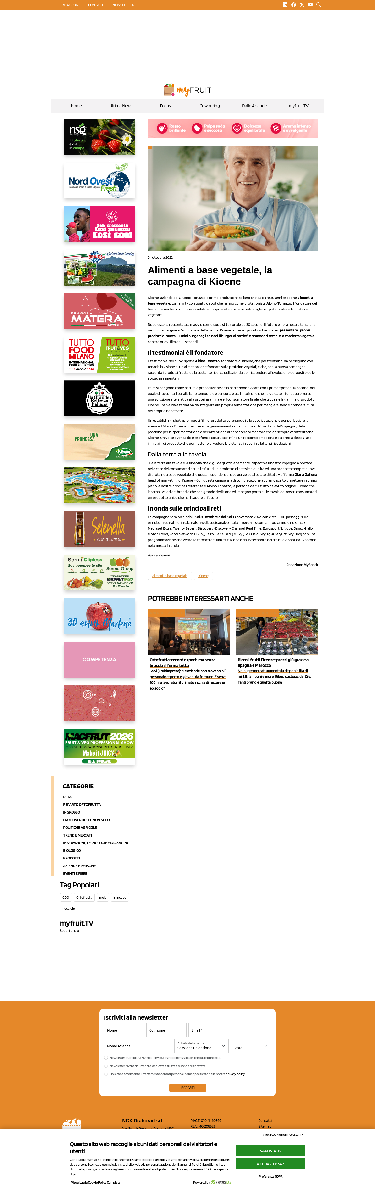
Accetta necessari (270, 1164)
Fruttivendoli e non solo (86, 820)
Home (76, 105)
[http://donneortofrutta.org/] (99, 663)
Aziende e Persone (79, 866)
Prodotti (71, 858)
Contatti (265, 1120)
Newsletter (123, 4)
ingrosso (119, 897)
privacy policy (235, 1074)
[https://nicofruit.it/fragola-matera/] (99, 315)
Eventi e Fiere (75, 873)
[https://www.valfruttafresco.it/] (99, 445)
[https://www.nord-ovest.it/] (99, 184)
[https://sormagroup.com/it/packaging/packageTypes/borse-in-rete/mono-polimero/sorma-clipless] (99, 576)
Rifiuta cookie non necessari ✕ (283, 1134)
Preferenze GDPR (270, 1176)
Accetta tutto (270, 1151)
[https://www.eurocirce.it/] (99, 271)
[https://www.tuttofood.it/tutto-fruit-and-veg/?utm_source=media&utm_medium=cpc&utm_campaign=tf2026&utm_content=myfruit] (99, 358)
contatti (96, 4)
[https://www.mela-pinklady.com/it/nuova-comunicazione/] (99, 228)
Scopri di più (69, 930)
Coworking (210, 105)
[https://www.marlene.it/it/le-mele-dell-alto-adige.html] (99, 620)
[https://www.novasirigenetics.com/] (99, 141)
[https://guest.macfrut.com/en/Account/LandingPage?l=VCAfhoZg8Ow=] (99, 750)
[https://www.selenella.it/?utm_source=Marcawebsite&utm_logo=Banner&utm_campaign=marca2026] (99, 533)
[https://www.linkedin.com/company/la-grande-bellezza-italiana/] (99, 402)
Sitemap (265, 1126)
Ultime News (120, 105)
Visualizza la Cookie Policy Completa (95, 1182)
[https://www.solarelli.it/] (99, 489)
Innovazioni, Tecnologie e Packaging (96, 843)
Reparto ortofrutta (82, 804)
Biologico (72, 850)
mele (102, 897)
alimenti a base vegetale (169, 576)
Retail (68, 797)
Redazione (71, 4)
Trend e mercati (77, 835)
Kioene (203, 576)
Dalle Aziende (254, 105)
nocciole (68, 908)
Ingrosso (71, 812)
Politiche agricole (80, 827)
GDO (65, 897)
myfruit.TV (299, 105)
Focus (165, 105)
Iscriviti (188, 1087)
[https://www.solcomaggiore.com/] (99, 707)
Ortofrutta (84, 897)
